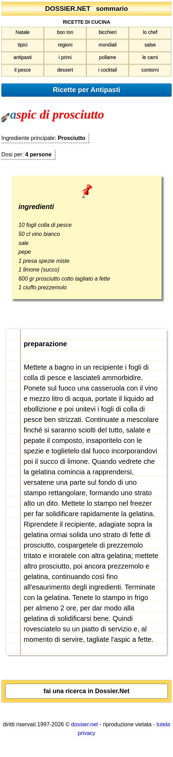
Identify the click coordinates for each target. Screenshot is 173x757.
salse (150, 44)
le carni (150, 57)
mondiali (108, 44)
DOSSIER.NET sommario (86, 8)
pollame (107, 57)
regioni (65, 44)
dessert (65, 70)
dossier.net (84, 724)
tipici (22, 44)
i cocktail (107, 70)
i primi (64, 57)
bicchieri (107, 32)
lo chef (150, 32)
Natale (23, 32)
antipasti (23, 57)
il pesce (22, 70)
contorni (150, 70)
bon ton (65, 32)
